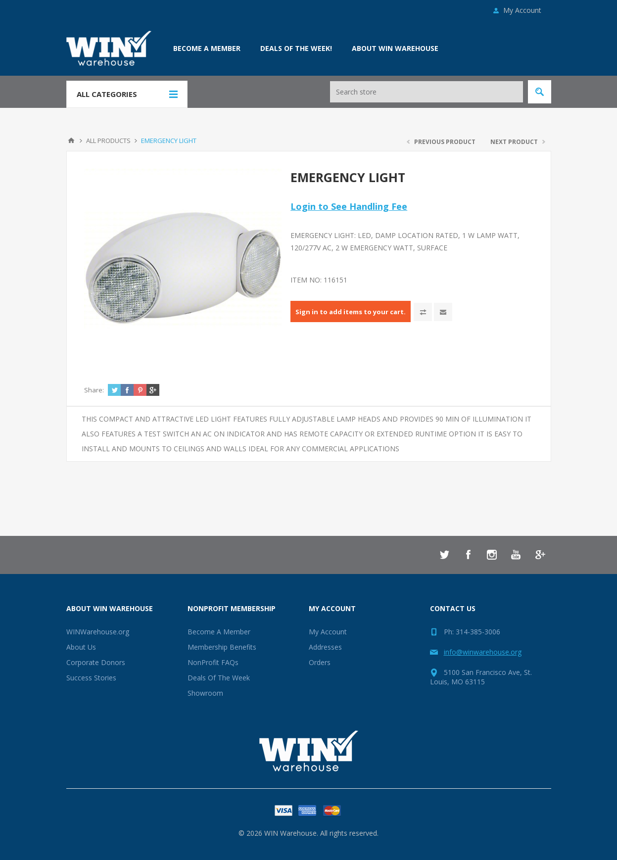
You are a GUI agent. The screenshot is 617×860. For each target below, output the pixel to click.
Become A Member (219, 631)
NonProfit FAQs (213, 662)
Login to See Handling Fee (348, 206)
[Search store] (426, 91)
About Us (81, 647)
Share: (94, 389)
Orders (320, 662)
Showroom (205, 693)
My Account (522, 10)
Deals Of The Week (219, 677)
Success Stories (91, 677)
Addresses (325, 647)
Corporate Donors (95, 662)
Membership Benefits (222, 647)
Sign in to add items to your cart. (350, 311)
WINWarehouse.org (97, 631)
